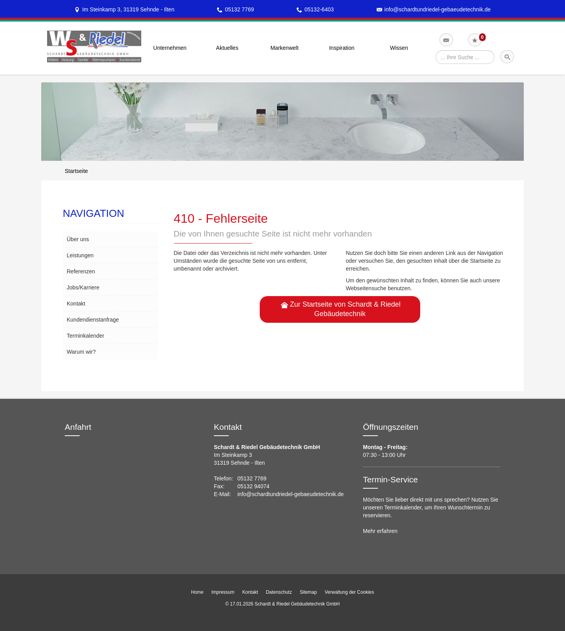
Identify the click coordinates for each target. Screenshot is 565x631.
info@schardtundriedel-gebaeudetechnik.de (438, 9)
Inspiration (342, 48)
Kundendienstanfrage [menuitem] (93, 319)
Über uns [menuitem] (78, 239)
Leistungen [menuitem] (80, 255)
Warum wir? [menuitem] (81, 352)
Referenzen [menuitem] (81, 271)
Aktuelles (227, 48)
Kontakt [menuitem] (76, 303)
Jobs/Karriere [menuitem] (83, 287)
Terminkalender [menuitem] (85, 336)
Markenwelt (284, 48)
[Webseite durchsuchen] (465, 57)
